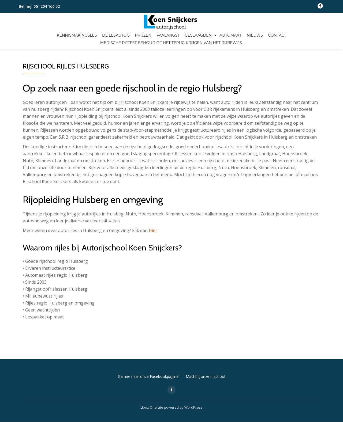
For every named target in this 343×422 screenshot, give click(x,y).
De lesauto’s (116, 35)
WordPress (193, 384)
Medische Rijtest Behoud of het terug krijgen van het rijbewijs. (171, 42)
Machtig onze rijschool (205, 353)
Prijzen (143, 35)
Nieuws (255, 35)
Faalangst (168, 35)
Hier (153, 230)
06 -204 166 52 (46, 6)
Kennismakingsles (77, 35)
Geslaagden (198, 35)
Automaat (230, 35)
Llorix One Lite (152, 384)
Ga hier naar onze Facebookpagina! (148, 353)
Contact (277, 35)
